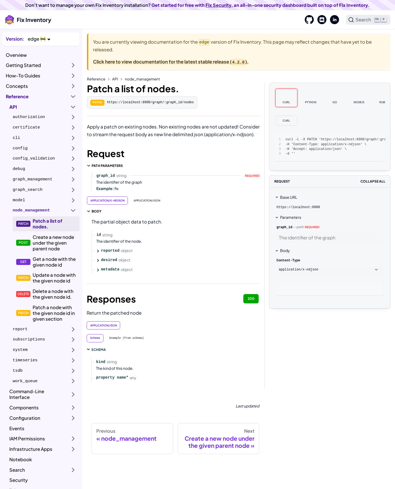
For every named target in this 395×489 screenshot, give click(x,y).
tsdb (17, 370)
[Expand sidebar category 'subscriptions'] (73, 339)
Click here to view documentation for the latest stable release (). (171, 62)
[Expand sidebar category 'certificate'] (73, 127)
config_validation (34, 158)
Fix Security (218, 5)
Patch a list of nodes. (47, 224)
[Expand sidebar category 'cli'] (73, 138)
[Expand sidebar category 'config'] (73, 148)
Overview (16, 55)
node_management (31, 210)
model (19, 200)
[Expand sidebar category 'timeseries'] (73, 360)
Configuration (24, 418)
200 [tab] (251, 299)
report (20, 329)
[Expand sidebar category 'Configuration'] (73, 418)
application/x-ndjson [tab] (108, 200)
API (13, 107)
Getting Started (23, 65)
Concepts (17, 86)
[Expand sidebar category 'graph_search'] (73, 189)
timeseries (25, 360)
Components (24, 407)
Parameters (290, 217)
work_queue (25, 381)
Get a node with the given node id (54, 262)
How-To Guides (23, 76)
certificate (26, 127)
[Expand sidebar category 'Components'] (73, 407)
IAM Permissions (27, 439)
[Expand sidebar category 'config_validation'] (73, 158)
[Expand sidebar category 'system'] (73, 350)
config (20, 148)
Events (16, 428)
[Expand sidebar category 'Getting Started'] (73, 65)
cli (16, 137)
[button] (39, 39)
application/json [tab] (147, 200)
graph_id (284, 227)
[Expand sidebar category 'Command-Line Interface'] (73, 394)
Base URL (288, 197)
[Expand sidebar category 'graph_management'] (73, 179)
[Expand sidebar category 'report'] (73, 329)
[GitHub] (307, 20)
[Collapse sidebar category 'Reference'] (73, 96)
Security (18, 480)
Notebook (20, 459)
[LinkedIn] (332, 20)
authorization (29, 116)
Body (285, 250)
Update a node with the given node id (54, 278)
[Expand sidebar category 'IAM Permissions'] (73, 438)
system (20, 349)
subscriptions (29, 339)
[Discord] (320, 20)
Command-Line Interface (26, 394)
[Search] (368, 20)
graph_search (28, 189)
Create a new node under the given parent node (53, 243)
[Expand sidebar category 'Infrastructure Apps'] (73, 449)
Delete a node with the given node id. (53, 294)
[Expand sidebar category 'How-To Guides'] (73, 75)
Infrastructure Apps (30, 449)
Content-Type (288, 260)
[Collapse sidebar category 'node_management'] (73, 210)
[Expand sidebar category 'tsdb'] (73, 370)
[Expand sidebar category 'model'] (73, 200)
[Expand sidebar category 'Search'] (73, 469)
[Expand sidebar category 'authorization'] (73, 117)
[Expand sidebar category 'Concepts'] (73, 86)
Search (17, 470)
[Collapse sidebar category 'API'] (73, 106)
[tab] (95, 338)
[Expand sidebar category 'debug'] (73, 169)
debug (19, 168)
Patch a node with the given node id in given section (54, 313)
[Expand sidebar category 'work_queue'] (73, 381)
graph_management (32, 179)
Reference (17, 96)
